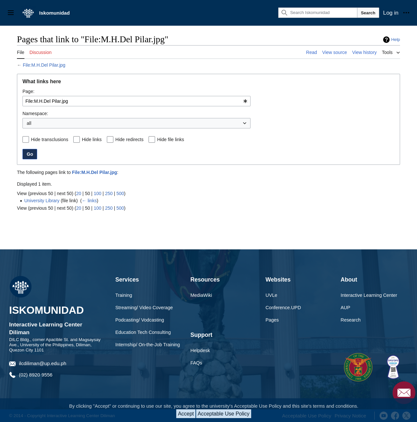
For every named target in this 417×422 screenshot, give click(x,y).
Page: (28, 91)
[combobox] (136, 101)
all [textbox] (29, 123)
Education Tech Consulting (143, 332)
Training (123, 295)
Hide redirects (129, 139)
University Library (41, 200)
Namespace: (35, 113)
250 (108, 193)
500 (120, 193)
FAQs (196, 362)
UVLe (271, 295)
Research (351, 320)
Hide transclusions (49, 139)
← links (89, 200)
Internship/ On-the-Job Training (147, 344)
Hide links (92, 139)
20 (78, 193)
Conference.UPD (283, 307)
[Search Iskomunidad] (317, 12)
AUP (346, 307)
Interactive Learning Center (369, 295)
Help (395, 39)
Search (368, 12)
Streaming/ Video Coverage (144, 307)
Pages (272, 320)
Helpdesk (200, 350)
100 (97, 193)
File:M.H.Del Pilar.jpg (44, 65)
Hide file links (170, 139)
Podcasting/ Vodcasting (139, 320)
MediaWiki (201, 295)
